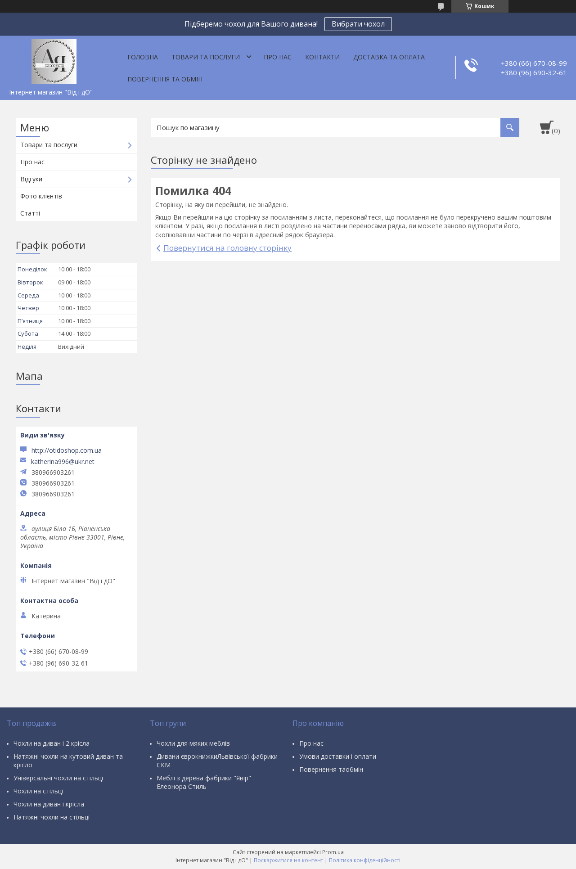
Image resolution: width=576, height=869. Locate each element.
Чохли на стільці (38, 791)
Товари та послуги (205, 57)
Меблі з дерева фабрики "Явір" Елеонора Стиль (204, 782)
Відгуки (31, 179)
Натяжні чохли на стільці (52, 817)
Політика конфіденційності (364, 860)
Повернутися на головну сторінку (227, 248)
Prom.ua (333, 852)
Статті (30, 213)
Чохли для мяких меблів (193, 743)
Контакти (322, 57)
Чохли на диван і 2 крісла (52, 743)
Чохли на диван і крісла (49, 804)
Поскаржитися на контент (288, 860)
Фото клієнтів (41, 196)
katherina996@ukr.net (62, 462)
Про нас (278, 57)
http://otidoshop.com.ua (67, 450)
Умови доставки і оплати (337, 756)
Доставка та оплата (389, 57)
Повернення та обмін (164, 79)
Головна (142, 57)
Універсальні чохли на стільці (58, 778)
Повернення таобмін (331, 769)
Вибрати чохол (358, 24)
